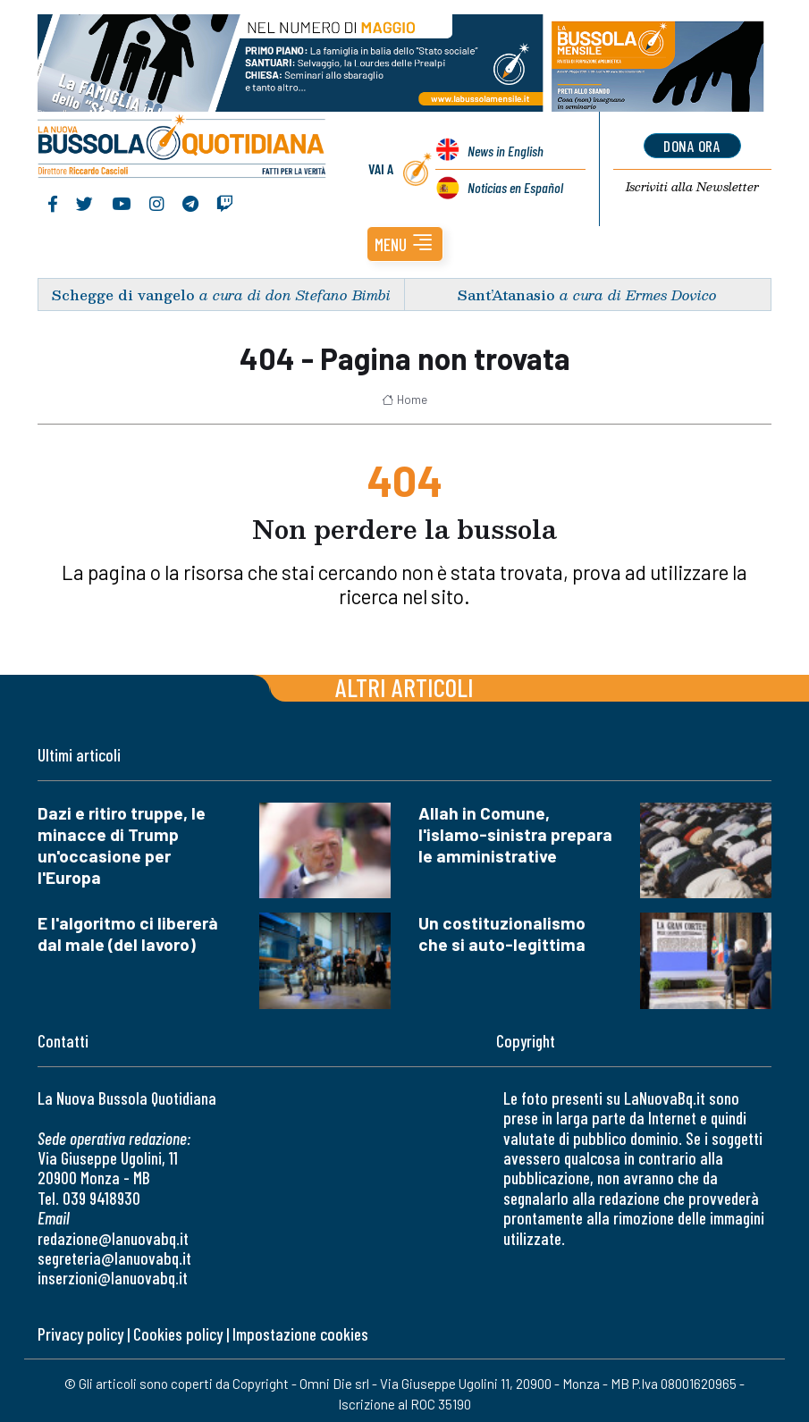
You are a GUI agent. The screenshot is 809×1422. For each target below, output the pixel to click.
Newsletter (692, 188)
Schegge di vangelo (123, 294)
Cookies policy (178, 1334)
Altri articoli (404, 687)
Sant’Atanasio (506, 294)
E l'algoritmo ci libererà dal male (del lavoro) (128, 934)
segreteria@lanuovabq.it (114, 1258)
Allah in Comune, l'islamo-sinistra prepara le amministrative (515, 834)
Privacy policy (80, 1334)
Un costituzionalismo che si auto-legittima (502, 934)
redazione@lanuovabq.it (113, 1238)
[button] (405, 244)
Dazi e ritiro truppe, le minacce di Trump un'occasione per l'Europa (122, 845)
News (505, 150)
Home (404, 399)
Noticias (514, 187)
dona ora (692, 146)
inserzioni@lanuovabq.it (113, 1277)
